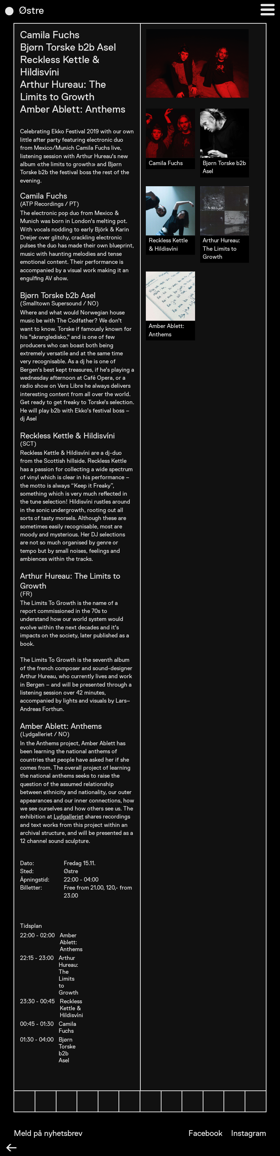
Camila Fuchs (49, 35)
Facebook (205, 1134)
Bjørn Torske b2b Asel (68, 48)
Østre (31, 11)
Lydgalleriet (68, 817)
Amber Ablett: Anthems (72, 110)
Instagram (248, 1134)
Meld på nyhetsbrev (48, 1134)
